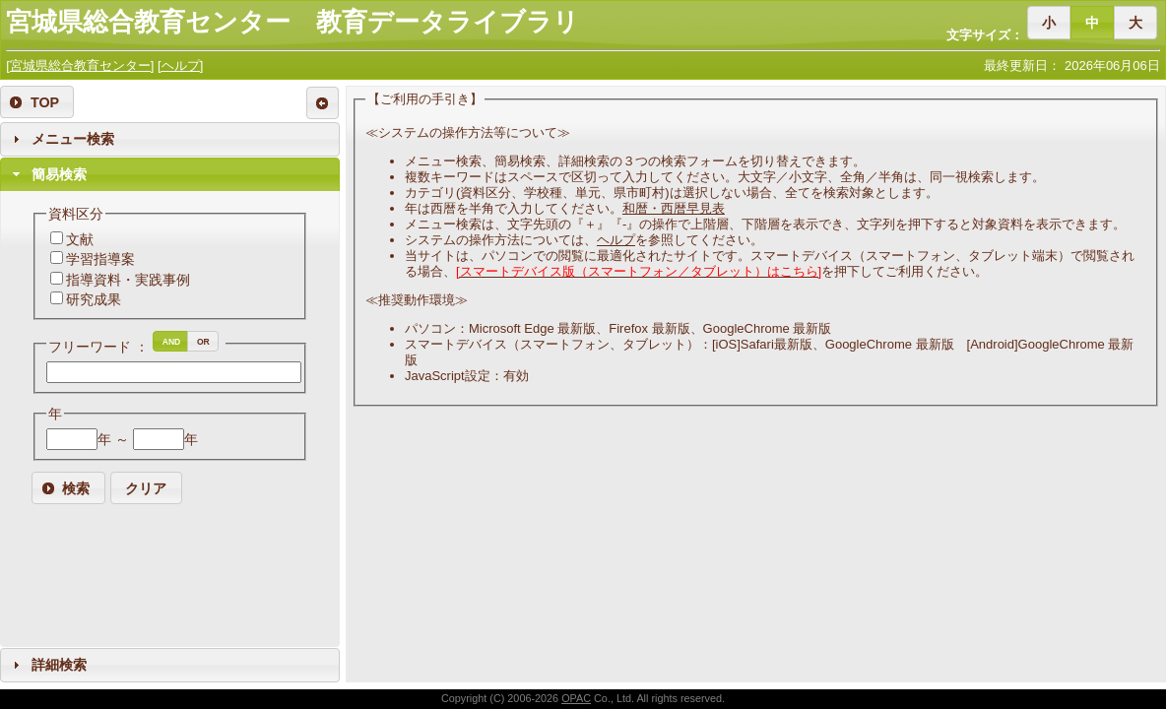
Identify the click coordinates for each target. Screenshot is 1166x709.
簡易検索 (59, 174)
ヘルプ (616, 239)
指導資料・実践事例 (128, 280)
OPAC (576, 698)
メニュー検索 (73, 139)
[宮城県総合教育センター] (80, 65)
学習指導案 (100, 259)
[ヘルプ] (180, 65)
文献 (80, 239)
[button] (1049, 22)
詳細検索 (59, 665)
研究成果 (93, 299)
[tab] (170, 139)
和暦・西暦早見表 (673, 208)
